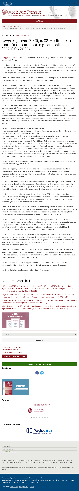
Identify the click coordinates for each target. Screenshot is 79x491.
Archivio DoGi (22, 467)
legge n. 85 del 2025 (11, 57)
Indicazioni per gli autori (11, 347)
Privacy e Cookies (40, 478)
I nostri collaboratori (9, 449)
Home (5, 26)
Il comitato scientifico (10, 350)
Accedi (39, 340)
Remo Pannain (42, 16)
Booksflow (14, 487)
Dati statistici (6, 446)
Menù (39, 21)
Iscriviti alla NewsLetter (39, 364)
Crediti (32, 487)
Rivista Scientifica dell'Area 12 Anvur (19, 16)
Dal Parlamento (15, 26)
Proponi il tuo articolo (14, 356)
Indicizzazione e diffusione (12, 352)
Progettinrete (23, 487)
